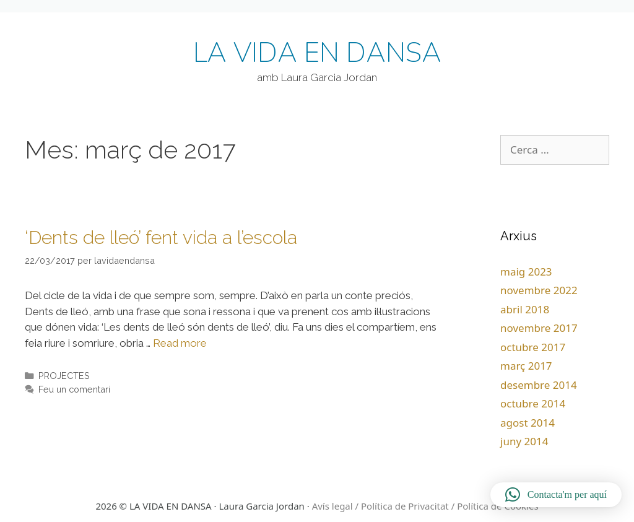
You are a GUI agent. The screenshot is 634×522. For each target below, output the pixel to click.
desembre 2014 (538, 385)
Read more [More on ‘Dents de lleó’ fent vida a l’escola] (180, 343)
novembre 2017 (539, 328)
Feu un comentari (74, 389)
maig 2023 (526, 271)
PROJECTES (64, 375)
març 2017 (526, 366)
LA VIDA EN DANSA (317, 53)
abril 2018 (524, 309)
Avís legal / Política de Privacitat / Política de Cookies (425, 506)
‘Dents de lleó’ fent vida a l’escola (161, 237)
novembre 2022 (539, 290)
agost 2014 (527, 422)
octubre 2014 (532, 403)
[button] (556, 494)
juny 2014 (524, 441)
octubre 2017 (532, 347)
